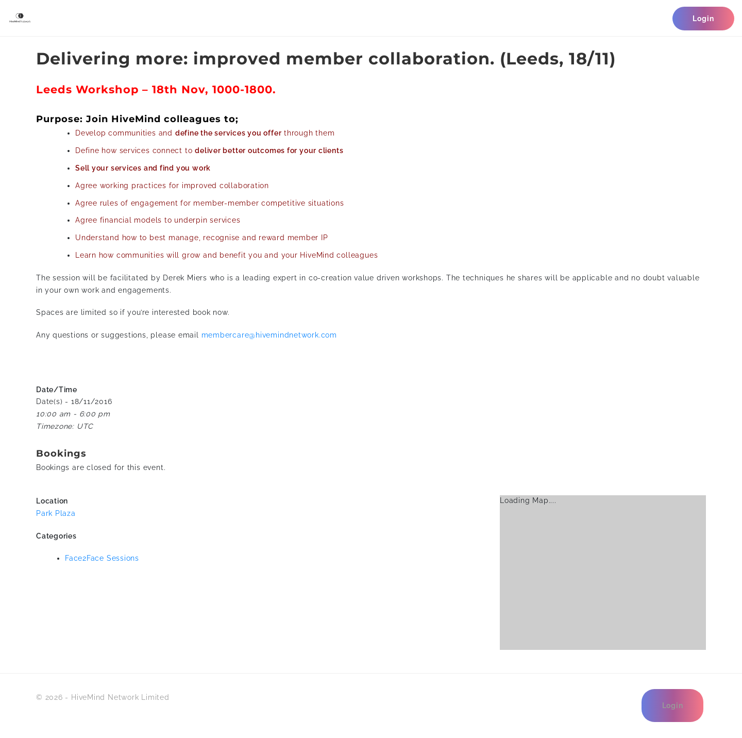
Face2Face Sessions (102, 558)
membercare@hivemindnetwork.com (269, 335)
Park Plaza (56, 513)
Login (703, 18)
